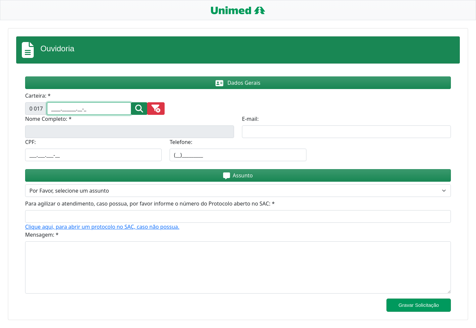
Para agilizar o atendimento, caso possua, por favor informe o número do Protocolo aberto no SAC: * (150, 203)
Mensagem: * (42, 234)
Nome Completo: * (48, 118)
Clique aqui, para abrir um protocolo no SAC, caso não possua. (102, 226)
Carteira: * (38, 95)
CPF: (30, 142)
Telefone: (181, 142)
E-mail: (250, 118)
